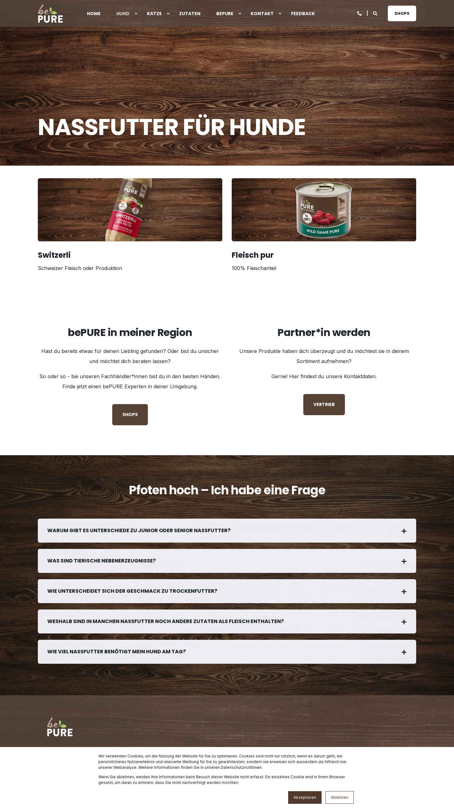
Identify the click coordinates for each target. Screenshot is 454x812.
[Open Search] (375, 12)
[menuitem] (136, 13)
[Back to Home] (50, 13)
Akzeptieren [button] (305, 797)
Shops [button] (402, 13)
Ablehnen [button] (339, 797)
